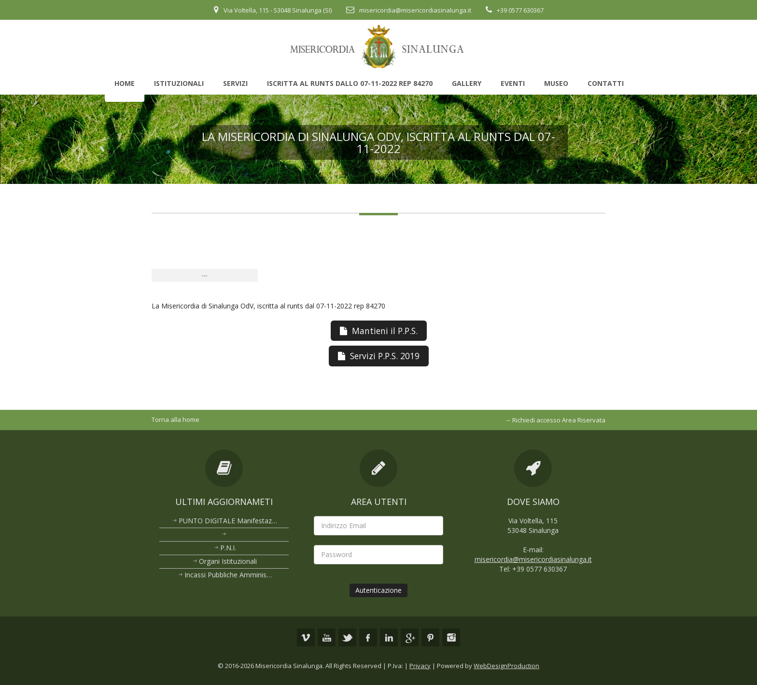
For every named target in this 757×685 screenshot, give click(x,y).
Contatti (606, 83)
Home (124, 83)
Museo (556, 83)
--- (205, 275)
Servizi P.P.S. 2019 (379, 356)
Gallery (466, 83)
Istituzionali (179, 83)
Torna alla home (175, 419)
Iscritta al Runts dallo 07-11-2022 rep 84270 (350, 83)
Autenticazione (378, 590)
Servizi (235, 83)
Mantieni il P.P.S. (379, 330)
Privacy (420, 665)
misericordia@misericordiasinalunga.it (415, 10)
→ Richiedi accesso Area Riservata (555, 420)
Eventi (513, 83)
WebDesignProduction (506, 665)
